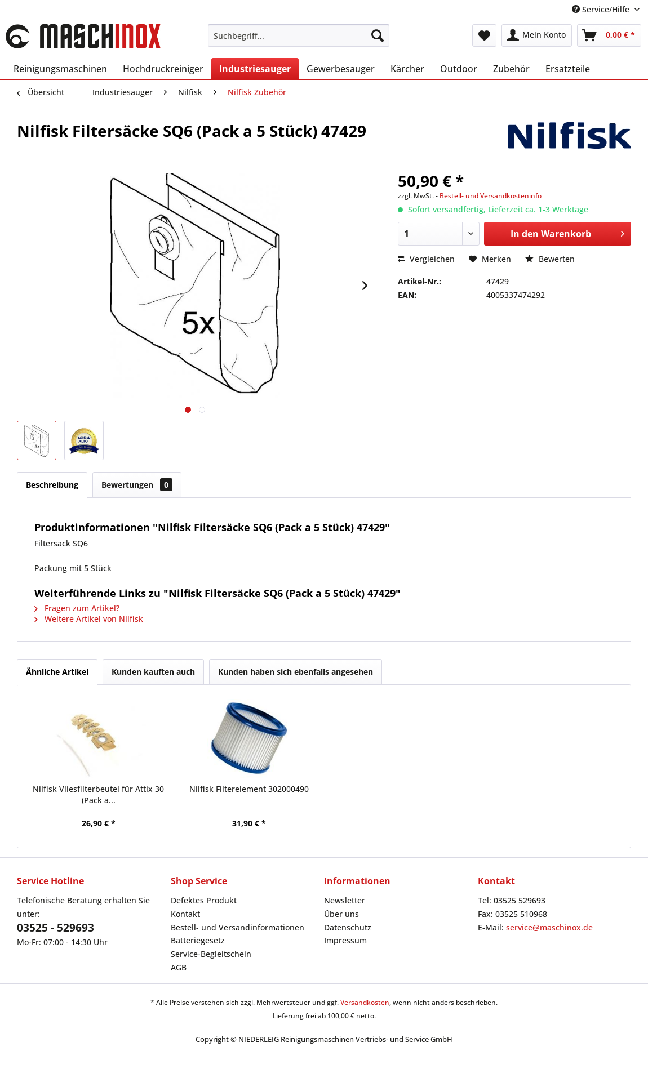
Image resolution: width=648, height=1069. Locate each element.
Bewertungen (136, 484)
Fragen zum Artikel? (76, 608)
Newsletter (344, 900)
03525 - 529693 (55, 927)
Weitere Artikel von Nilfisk (88, 618)
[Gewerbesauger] (341, 68)
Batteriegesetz (198, 940)
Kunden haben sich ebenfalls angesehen (295, 671)
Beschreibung (52, 484)
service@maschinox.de (549, 927)
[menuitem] (298, 35)
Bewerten (550, 258)
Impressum (345, 940)
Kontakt (185, 913)
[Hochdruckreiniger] (163, 68)
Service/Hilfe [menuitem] (602, 9)
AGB (179, 967)
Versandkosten (364, 1002)
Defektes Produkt (204, 900)
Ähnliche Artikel (57, 671)
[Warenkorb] (609, 35)
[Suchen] (377, 35)
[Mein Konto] (536, 35)
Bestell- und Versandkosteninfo (491, 196)
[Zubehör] (511, 68)
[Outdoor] (458, 68)
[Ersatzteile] (568, 68)
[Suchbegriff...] (298, 35)
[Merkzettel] (484, 35)
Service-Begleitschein (211, 953)
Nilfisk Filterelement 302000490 (249, 788)
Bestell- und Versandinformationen (237, 927)
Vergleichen (426, 258)
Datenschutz (347, 927)
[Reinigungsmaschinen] (60, 68)
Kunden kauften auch (153, 671)
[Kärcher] (407, 68)
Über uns (341, 913)
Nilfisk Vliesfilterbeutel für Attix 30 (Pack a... (98, 794)
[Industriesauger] (255, 68)
